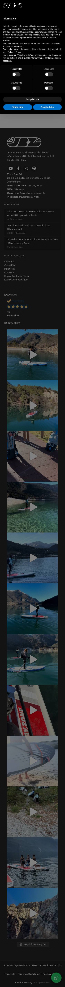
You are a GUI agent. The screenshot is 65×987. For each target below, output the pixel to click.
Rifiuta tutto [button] (17, 107)
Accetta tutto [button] (47, 107)
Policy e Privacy (15, 52)
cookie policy (52, 35)
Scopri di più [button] (32, 99)
